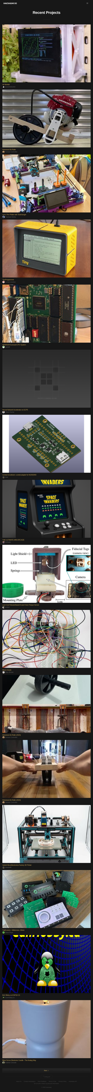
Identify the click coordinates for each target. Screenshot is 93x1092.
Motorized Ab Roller (9, 150)
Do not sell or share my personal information (46, 1083)
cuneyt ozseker (9, 282)
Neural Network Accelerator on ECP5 (15, 410)
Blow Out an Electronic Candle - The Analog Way (19, 1060)
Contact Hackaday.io (29, 1081)
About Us (18, 1081)
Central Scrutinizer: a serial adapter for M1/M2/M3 (19, 475)
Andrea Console (9, 1062)
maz (5, 477)
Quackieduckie (8, 87)
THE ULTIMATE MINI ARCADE (13, 540)
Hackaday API (73, 1081)
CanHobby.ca (8, 997)
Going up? (46, 1077)
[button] (87, 3)
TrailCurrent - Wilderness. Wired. (13, 930)
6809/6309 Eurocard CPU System (14, 345)
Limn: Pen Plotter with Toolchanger (14, 215)
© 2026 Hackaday (46, 1087)
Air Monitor (6, 84)
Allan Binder (8, 672)
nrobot (6, 607)
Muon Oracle (6, 670)
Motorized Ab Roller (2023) (11, 735)
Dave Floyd (7, 932)
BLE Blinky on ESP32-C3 (11, 995)
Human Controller (9, 152)
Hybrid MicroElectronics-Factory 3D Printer (16, 865)
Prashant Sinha (9, 217)
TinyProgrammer (8, 280)
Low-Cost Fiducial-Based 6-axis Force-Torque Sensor (20, 605)
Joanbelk (6, 867)
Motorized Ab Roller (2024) (11, 800)
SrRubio (6, 542)
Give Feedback (42, 1081)
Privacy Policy (62, 1081)
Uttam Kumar (8, 412)
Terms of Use (52, 1081)
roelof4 (6, 347)
